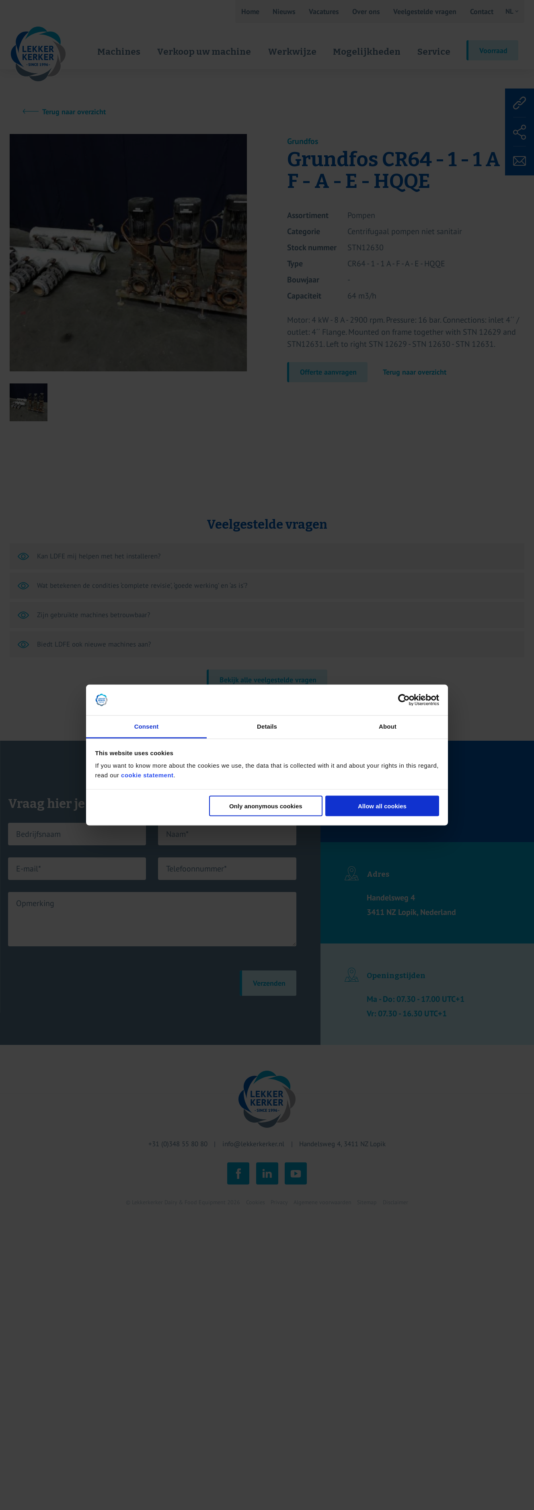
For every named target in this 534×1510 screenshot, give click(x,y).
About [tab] (387, 726)
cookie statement (147, 775)
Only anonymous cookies (265, 805)
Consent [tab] (146, 726)
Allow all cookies (382, 805)
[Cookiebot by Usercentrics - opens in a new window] (404, 700)
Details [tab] (267, 726)
